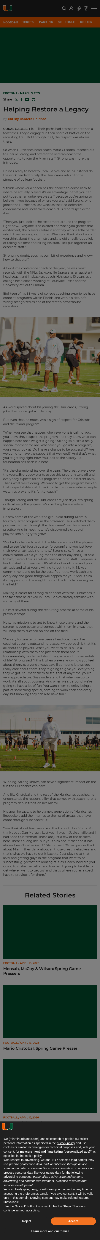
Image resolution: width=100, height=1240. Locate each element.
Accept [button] (73, 1221)
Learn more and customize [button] (50, 1231)
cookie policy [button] (32, 1156)
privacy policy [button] (66, 1143)
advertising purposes (17, 1176)
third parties (79, 1160)
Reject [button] (26, 1221)
